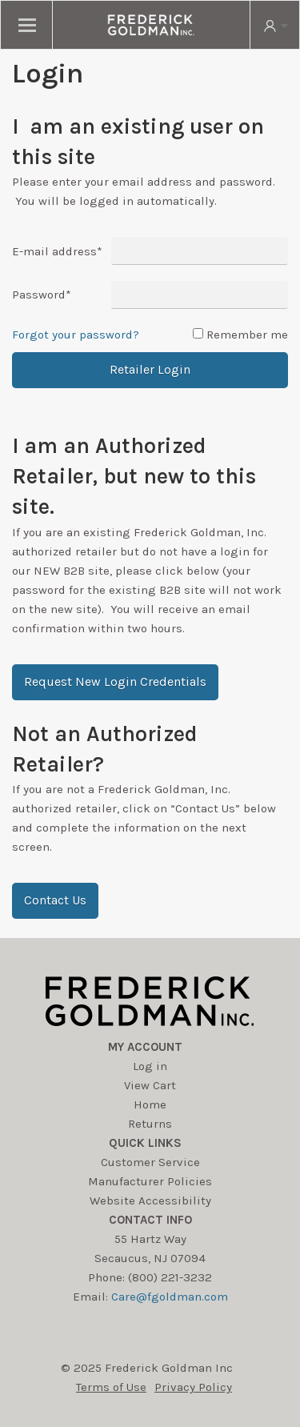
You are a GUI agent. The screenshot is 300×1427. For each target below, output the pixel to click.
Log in (150, 1066)
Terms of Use (111, 1387)
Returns (150, 1123)
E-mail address (57, 251)
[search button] (274, 25)
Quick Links (145, 1143)
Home (150, 1104)
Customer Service (150, 1162)
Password (41, 294)
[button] (115, 682)
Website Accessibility (150, 1200)
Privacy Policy (193, 1387)
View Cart (150, 1085)
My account (145, 1047)
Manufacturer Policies (150, 1181)
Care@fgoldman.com (169, 1296)
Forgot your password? (75, 334)
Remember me (247, 334)
